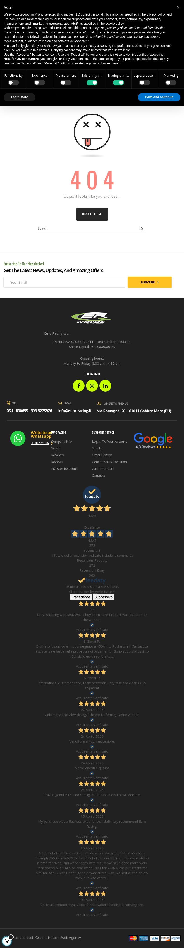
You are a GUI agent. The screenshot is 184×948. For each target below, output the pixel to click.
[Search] (92, 228)
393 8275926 (41, 410)
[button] (178, 7)
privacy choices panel (104, 63)
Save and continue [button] (159, 97)
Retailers (57, 455)
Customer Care (103, 468)
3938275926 (40, 443)
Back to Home (92, 214)
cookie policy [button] (114, 23)
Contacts (98, 475)
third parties (82, 28)
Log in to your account (109, 441)
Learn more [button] (19, 97)
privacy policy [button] (155, 14)
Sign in (97, 448)
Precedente (80, 597)
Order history (102, 455)
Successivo (103, 597)
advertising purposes (57, 36)
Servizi (55, 448)
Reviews (57, 462)
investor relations (64, 468)
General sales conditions (110, 462)
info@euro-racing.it (74, 410)
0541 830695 (17, 410)
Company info (61, 441)
